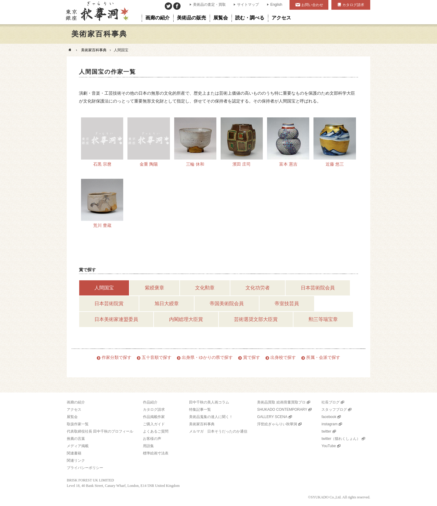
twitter (326, 431)
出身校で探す (283, 357)
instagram (329, 424)
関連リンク (76, 460)
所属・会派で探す (323, 357)
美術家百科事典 (94, 50)
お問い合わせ (312, 5)
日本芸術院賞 (109, 303)
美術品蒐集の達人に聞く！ (211, 417)
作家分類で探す (116, 357)
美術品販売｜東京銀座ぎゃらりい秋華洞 (96, 12)
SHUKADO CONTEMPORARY (282, 409)
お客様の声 (152, 439)
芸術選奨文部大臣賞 (256, 319)
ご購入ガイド (154, 424)
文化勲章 (205, 287)
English (276, 4)
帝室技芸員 (287, 303)
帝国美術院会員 (227, 303)
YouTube (328, 446)
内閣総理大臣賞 (186, 319)
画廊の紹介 (76, 402)
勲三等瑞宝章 (323, 319)
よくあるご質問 (155, 431)
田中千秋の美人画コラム (209, 402)
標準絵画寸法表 (155, 453)
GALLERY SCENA (272, 417)
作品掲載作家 (154, 417)
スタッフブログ (334, 409)
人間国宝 (104, 287)
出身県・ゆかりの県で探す (207, 357)
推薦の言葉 (76, 439)
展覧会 (72, 417)
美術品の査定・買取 (209, 4)
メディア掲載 (78, 446)
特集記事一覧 (200, 409)
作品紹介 (150, 402)
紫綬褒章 (154, 287)
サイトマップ (248, 4)
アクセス (74, 409)
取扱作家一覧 (78, 424)
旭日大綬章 (166, 303)
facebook (328, 417)
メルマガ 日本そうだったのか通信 (218, 431)
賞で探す (251, 357)
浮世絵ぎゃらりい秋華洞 (277, 424)
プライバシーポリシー (85, 468)
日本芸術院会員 (318, 287)
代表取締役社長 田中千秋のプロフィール (100, 431)
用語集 (148, 446)
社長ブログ (330, 402)
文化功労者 (258, 287)
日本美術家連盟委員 (116, 319)
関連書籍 (74, 453)
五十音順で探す (156, 357)
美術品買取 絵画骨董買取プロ (281, 402)
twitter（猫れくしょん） (340, 439)
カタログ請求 (353, 5)
